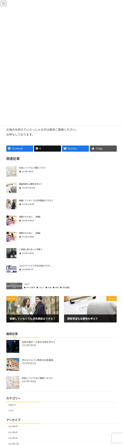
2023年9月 (13, 426)
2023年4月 (13, 432)
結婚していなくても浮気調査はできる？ (36, 200)
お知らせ (12, 405)
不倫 (49, 287)
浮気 (57, 287)
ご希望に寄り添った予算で (30, 249)
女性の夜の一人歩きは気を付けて (38, 342)
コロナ (41, 287)
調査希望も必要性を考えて (30, 184)
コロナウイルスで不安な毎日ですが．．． (36, 266)
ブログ (27, 284)
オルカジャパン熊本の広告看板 (37, 360)
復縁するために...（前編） (30, 217)
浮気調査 (66, 287)
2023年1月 (13, 438)
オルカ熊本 (30, 287)
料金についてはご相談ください (32, 168)
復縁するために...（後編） (30, 233)
